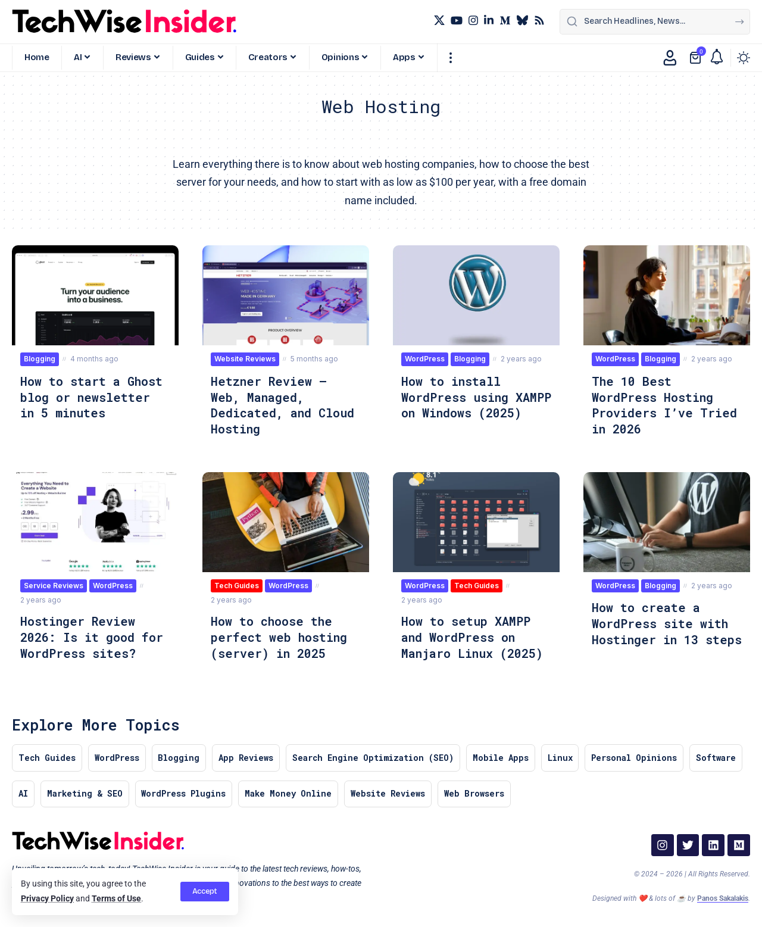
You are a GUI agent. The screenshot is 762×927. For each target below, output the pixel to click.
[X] (439, 20)
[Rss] (539, 20)
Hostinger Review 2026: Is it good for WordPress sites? (91, 634)
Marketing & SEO (85, 792)
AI (23, 792)
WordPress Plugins (184, 792)
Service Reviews (53, 583)
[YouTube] (457, 20)
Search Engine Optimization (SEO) (375, 755)
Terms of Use (116, 899)
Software (719, 755)
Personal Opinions (637, 755)
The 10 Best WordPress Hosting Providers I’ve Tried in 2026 (665, 404)
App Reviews (247, 755)
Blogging (39, 358)
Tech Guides (236, 583)
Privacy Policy (47, 899)
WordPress (425, 358)
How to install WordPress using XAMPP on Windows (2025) (459, 404)
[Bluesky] (522, 20)
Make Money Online (288, 792)
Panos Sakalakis (722, 897)
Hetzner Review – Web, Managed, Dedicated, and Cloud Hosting (283, 404)
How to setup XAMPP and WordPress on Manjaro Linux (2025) (473, 634)
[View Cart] (696, 58)
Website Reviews (245, 358)
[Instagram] (473, 20)
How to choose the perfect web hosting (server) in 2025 (279, 634)
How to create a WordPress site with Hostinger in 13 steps (660, 629)
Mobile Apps (503, 755)
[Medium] (504, 20)
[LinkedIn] (488, 20)
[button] (204, 891)
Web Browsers (475, 792)
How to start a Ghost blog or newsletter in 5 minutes (91, 396)
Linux (562, 755)
